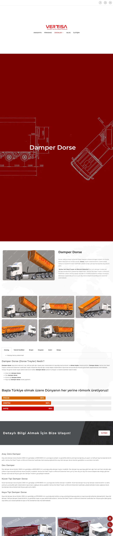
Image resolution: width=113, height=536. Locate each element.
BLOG (68, 33)
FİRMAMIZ (48, 33)
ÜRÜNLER (58, 33)
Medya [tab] (59, 350)
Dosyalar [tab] (41, 350)
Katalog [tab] (6, 350)
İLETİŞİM (76, 33)
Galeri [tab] (50, 350)
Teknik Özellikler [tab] (19, 350)
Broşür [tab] (31, 350)
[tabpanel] (56, 355)
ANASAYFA (38, 33)
